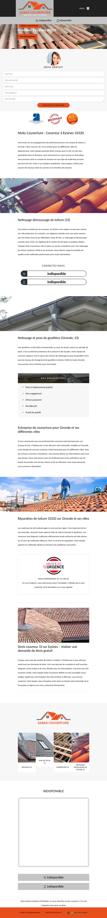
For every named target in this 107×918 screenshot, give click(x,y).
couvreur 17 (76, 901)
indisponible (43, 20)
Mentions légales (54, 913)
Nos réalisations (28, 36)
